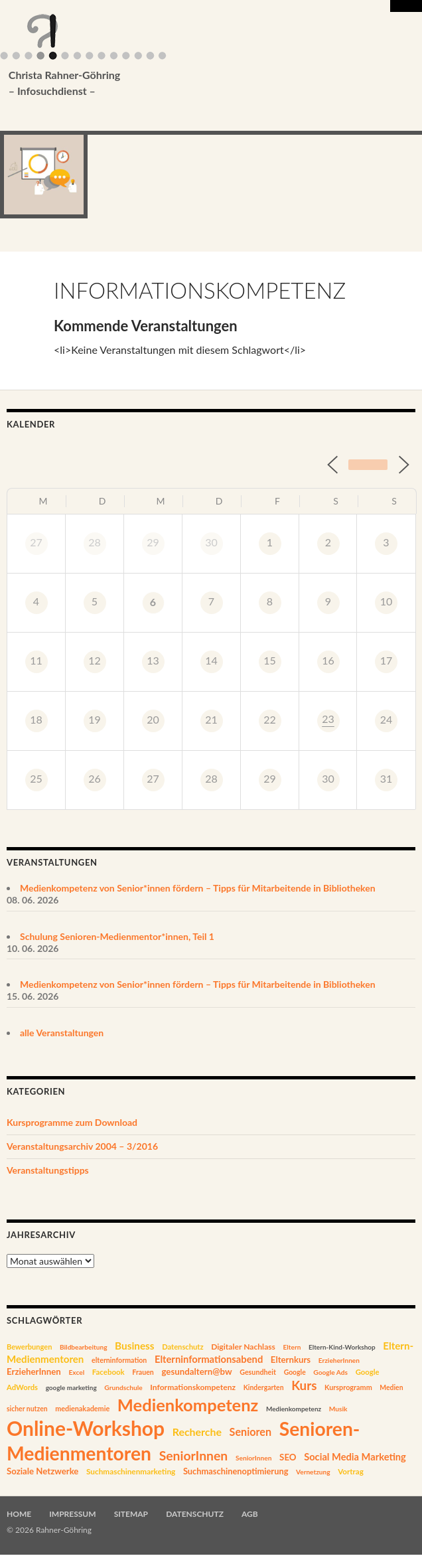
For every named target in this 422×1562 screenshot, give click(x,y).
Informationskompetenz (193, 1387)
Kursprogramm (348, 1387)
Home (19, 1514)
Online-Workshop (86, 1428)
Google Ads (330, 1372)
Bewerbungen (29, 1346)
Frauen (143, 1372)
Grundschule (123, 1387)
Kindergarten (264, 1387)
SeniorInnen (193, 1455)
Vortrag (351, 1471)
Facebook (108, 1371)
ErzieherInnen (339, 1360)
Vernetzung (313, 1472)
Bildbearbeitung (83, 1347)
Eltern (292, 1347)
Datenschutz (182, 1346)
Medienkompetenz (187, 1405)
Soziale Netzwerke (42, 1471)
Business (134, 1346)
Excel (76, 1372)
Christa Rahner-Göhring (191, 83)
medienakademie (82, 1408)
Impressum (72, 1514)
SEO (287, 1457)
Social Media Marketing (355, 1456)
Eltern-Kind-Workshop (342, 1347)
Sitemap (131, 1514)
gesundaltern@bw (196, 1371)
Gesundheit (258, 1371)
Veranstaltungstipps (48, 1170)
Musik (338, 1409)
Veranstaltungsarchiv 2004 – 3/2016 (82, 1146)
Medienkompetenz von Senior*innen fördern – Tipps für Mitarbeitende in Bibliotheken (198, 888)
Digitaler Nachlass (243, 1347)
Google (295, 1372)
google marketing (71, 1387)
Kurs (303, 1385)
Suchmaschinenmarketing (130, 1471)
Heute (368, 464)
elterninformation (119, 1360)
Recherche (197, 1431)
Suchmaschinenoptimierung (236, 1471)
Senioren (251, 1431)
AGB (250, 1514)
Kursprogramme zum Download (72, 1122)
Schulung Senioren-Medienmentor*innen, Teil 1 (117, 936)
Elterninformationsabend (209, 1359)
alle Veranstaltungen (62, 1032)
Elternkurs (291, 1359)
